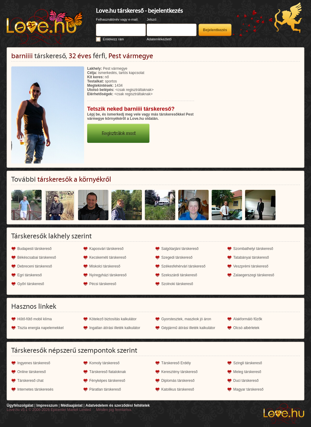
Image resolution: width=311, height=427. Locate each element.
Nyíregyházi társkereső (108, 275)
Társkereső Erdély (176, 363)
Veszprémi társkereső (250, 266)
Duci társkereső (245, 380)
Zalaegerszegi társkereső (253, 275)
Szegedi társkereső (177, 257)
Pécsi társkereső (102, 284)
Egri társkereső (29, 275)
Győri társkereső (30, 284)
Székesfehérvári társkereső (183, 266)
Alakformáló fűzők (247, 319)
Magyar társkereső (248, 389)
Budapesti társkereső (34, 249)
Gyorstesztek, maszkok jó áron (186, 319)
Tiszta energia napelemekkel (40, 328)
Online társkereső (31, 372)
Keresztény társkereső (179, 372)
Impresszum (47, 405)
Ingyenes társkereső (33, 363)
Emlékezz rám (113, 39)
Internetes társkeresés (35, 389)
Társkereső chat (30, 380)
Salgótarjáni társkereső (180, 249)
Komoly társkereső (104, 363)
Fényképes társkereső (107, 380)
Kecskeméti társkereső (107, 257)
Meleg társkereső (247, 372)
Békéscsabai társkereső (36, 257)
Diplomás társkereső (177, 380)
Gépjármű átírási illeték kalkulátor (188, 328)
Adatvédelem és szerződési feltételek (117, 405)
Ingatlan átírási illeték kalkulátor (114, 328)
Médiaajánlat (72, 405)
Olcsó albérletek (246, 328)
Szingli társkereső (247, 363)
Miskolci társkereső (104, 266)
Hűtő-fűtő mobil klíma (34, 319)
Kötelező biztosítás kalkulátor (112, 319)
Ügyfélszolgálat (20, 405)
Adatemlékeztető (159, 39)
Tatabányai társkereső (251, 257)
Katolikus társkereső (177, 389)
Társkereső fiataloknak (107, 372)
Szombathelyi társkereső (253, 249)
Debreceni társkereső (34, 266)
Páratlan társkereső (105, 389)
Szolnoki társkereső (177, 284)
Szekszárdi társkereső (179, 275)
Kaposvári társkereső (106, 249)
